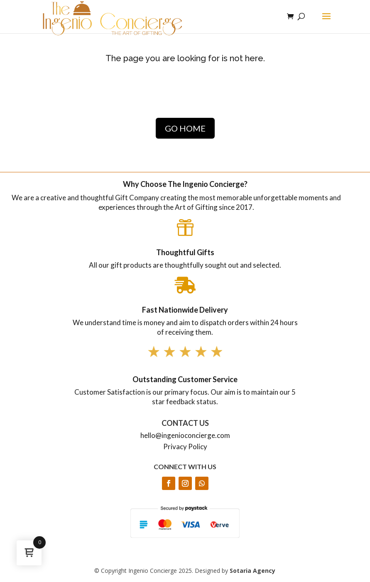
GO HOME (185, 128)
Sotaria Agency (252, 571)
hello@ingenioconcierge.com (185, 435)
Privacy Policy (185, 446)
